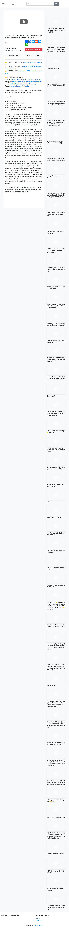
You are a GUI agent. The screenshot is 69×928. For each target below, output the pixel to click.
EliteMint (5, 4)
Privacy (38, 920)
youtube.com (39, 925)
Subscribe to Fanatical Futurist (34, 50)
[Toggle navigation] (13, 4)
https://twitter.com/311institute (20, 86)
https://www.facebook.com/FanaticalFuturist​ (26, 79)
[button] (56, 4)
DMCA (38, 918)
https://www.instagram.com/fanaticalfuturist (26, 82)
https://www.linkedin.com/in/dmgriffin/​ (23, 84)
